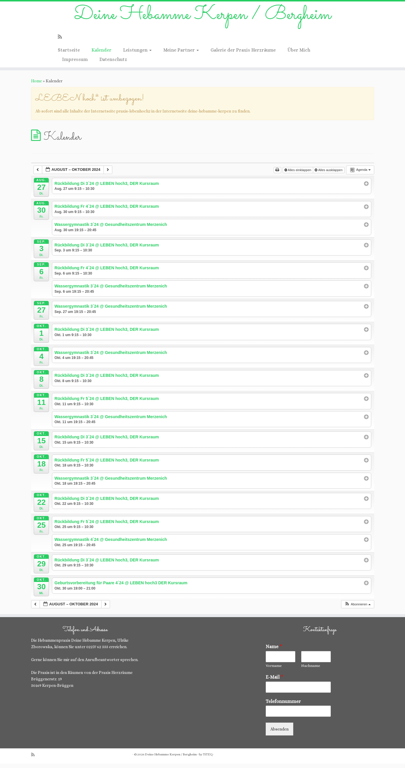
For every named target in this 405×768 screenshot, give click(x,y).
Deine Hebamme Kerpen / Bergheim (202, 17)
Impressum (75, 64)
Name (274, 651)
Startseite (69, 54)
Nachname (310, 670)
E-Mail (274, 681)
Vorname (274, 670)
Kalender (101, 54)
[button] (357, 609)
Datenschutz (113, 64)
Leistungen (137, 54)
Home (36, 85)
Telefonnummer (283, 706)
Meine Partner (181, 54)
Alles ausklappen (329, 174)
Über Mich (298, 54)
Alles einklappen (298, 174)
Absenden (279, 733)
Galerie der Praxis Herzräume (243, 54)
